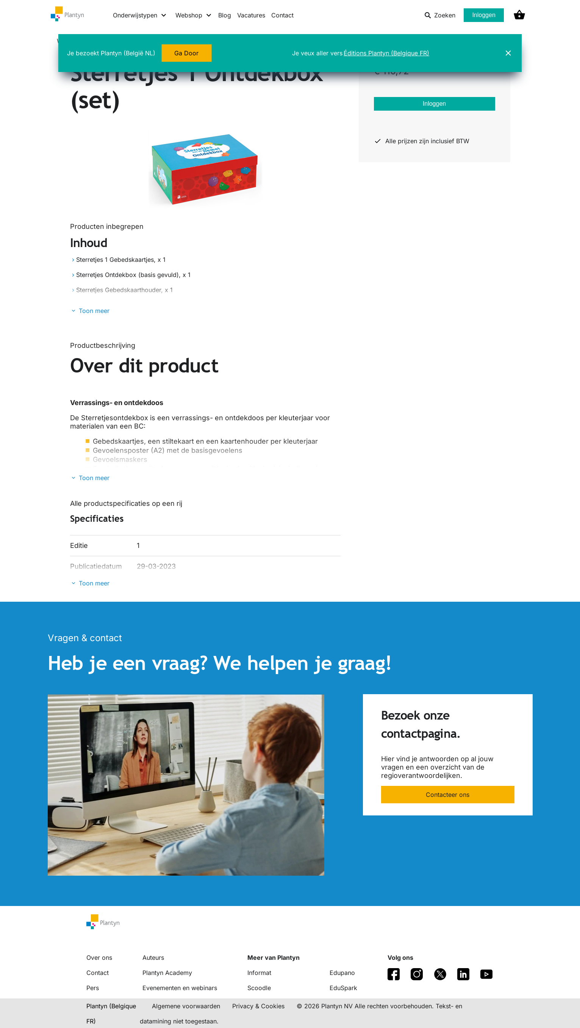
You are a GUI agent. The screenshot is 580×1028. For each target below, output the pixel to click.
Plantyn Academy (167, 972)
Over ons (99, 957)
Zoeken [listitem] (439, 15)
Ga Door (186, 53)
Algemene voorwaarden (186, 1006)
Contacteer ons (447, 794)
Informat (259, 972)
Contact (282, 15)
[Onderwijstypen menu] (140, 15)
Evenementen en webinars (179, 988)
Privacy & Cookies (258, 1006)
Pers (92, 988)
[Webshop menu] (193, 15)
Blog (224, 15)
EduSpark (343, 988)
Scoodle (259, 988)
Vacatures (251, 15)
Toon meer (94, 311)
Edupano (342, 972)
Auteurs (153, 957)
